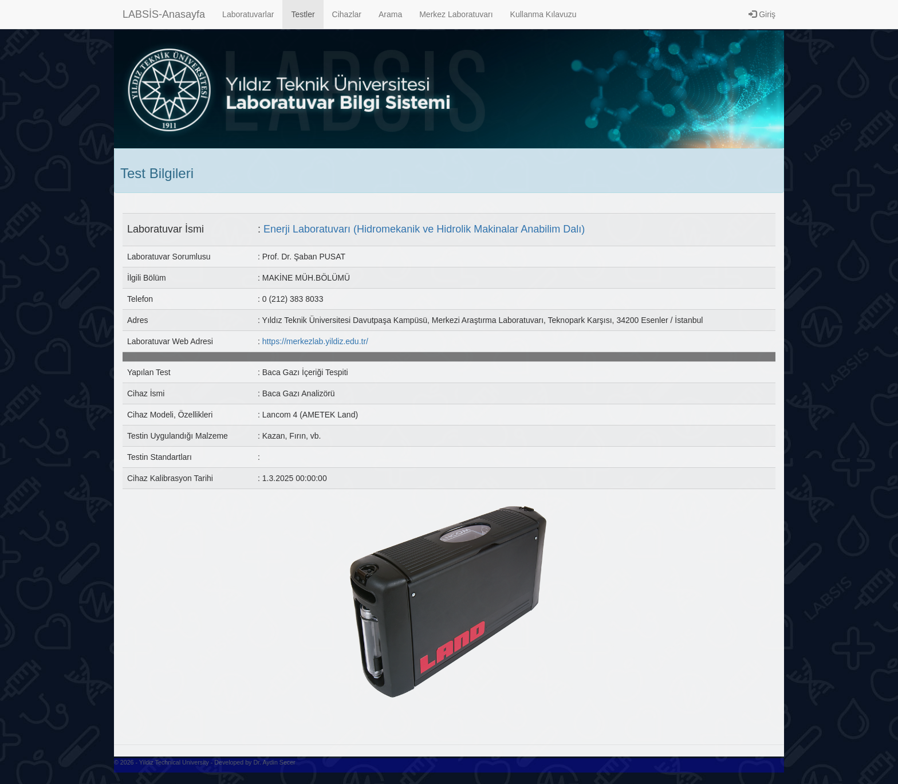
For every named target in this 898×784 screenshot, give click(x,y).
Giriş (762, 14)
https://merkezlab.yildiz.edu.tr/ (315, 341)
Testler (302, 14)
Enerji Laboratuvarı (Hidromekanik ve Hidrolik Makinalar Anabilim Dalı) (424, 229)
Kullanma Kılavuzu (543, 14)
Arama (390, 14)
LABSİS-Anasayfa (164, 14)
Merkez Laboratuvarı (456, 14)
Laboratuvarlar (248, 14)
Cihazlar (346, 14)
